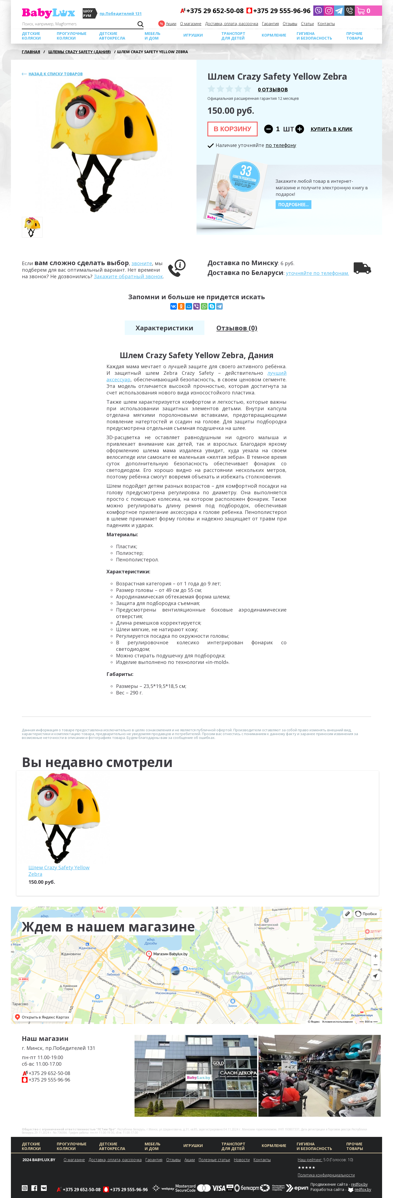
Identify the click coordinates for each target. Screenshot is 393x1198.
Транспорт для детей (233, 35)
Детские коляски (31, 35)
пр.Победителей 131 (121, 13)
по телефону (281, 145)
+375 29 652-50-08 (49, 1073)
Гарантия (270, 23)
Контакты (326, 23)
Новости (242, 1159)
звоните (142, 263)
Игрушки (193, 35)
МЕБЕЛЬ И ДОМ (152, 35)
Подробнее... (293, 205)
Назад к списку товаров (56, 73)
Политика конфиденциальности (326, 1175)
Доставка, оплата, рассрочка (231, 23)
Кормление (274, 35)
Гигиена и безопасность (314, 35)
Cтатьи (307, 23)
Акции (171, 23)
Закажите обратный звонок (128, 276)
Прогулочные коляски (72, 35)
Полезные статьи (214, 1159)
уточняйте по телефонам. (317, 273)
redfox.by (359, 1184)
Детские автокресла (112, 35)
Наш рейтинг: (310, 1159)
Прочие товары (354, 35)
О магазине (190, 23)
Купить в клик (331, 129)
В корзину (232, 129)
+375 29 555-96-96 (49, 1079)
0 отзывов (273, 89)
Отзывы (290, 23)
